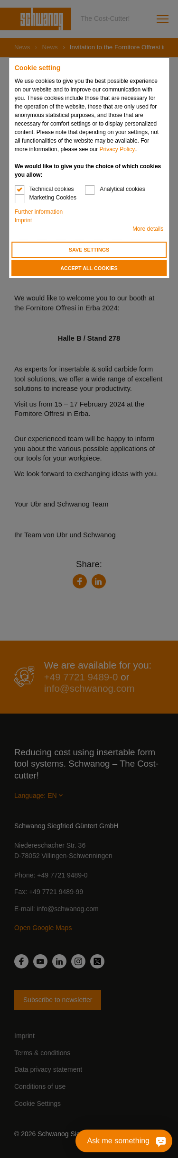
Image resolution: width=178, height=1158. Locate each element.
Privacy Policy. (118, 149)
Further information (39, 211)
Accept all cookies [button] (89, 268)
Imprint (23, 220)
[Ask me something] (123, 1141)
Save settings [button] (89, 250)
